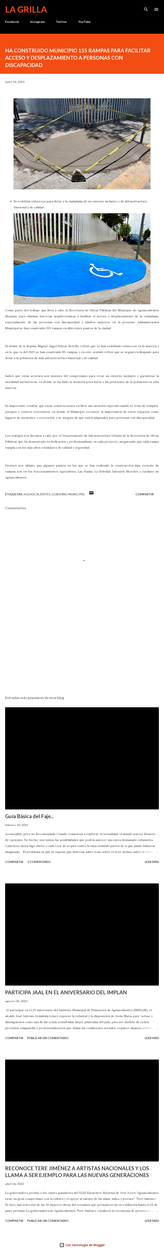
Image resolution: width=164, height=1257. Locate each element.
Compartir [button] (145, 494)
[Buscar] (146, 7)
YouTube (84, 21)
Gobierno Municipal (68, 494)
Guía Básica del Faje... (29, 816)
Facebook (12, 21)
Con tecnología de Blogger (82, 1245)
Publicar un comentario (48, 1038)
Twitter (61, 21)
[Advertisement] (82, 652)
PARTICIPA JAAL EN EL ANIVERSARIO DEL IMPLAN (66, 992)
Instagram (37, 21)
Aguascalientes (37, 494)
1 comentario (39, 862)
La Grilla (26, 9)
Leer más (152, 862)
